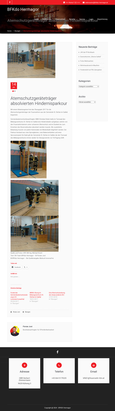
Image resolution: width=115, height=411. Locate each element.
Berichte (72, 19)
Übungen (17, 31)
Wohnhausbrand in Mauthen (89, 65)
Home (36, 19)
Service (82, 19)
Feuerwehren (60, 19)
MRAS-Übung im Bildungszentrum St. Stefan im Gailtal (37, 295)
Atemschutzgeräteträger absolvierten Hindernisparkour (39, 101)
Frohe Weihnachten (86, 61)
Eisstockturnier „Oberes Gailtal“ (90, 57)
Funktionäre (47, 19)
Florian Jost (15, 312)
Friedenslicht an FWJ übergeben (91, 70)
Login (91, 19)
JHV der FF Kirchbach (87, 52)
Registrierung (102, 19)
